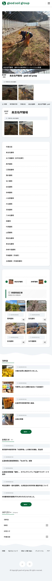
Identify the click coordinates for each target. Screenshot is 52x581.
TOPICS (6, 519)
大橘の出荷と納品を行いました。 (27, 371)
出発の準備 (19, 419)
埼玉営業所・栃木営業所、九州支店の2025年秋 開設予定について (25, 485)
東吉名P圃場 (18, 281)
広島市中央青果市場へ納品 (24, 403)
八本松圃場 (10, 215)
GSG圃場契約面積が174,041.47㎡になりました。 (19, 496)
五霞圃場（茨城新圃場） (14, 261)
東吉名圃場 (10, 244)
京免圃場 (9, 209)
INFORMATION (13, 104)
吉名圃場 (9, 187)
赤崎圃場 (9, 192)
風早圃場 (9, 164)
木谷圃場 (9, 204)
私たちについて (13, 551)
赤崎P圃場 (34, 281)
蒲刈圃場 (9, 175)
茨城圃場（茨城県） (13, 255)
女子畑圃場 (32, 341)
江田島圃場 (10, 169)
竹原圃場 (9, 227)
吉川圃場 (9, 181)
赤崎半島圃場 (10, 249)
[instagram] (30, 564)
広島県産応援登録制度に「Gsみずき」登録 (17, 460)
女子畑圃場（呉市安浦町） (15, 158)
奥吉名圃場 (13, 82)
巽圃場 (8, 221)
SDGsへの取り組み (26, 551)
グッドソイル (39, 551)
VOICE (6, 525)
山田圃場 (9, 232)
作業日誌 (7, 82)
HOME (5, 104)
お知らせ (7, 531)
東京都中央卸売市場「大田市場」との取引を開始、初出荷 (22, 449)
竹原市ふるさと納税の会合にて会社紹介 (29, 387)
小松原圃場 (10, 198)
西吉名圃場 (10, 238)
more (25, 432)
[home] (22, 564)
